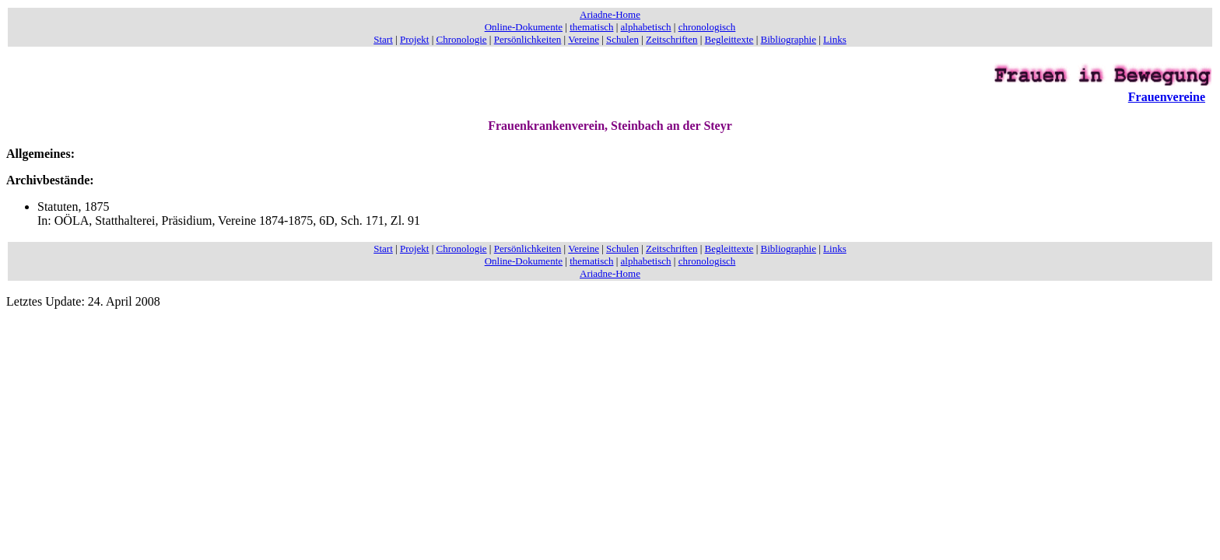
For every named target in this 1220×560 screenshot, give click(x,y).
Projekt (414, 39)
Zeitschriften (671, 39)
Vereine (583, 39)
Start (383, 39)
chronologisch (707, 27)
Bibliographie (789, 39)
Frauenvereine (1166, 96)
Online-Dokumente (524, 27)
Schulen (622, 39)
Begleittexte (729, 39)
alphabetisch (646, 27)
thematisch (591, 27)
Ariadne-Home (610, 14)
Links (835, 39)
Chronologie (461, 39)
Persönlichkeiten (528, 39)
